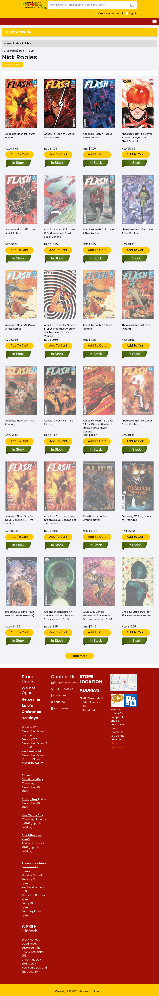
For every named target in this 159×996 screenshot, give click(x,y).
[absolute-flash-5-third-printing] (57, 450)
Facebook (59, 695)
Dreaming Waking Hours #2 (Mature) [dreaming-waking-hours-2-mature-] (136, 518)
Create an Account (109, 13)
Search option (18, 32)
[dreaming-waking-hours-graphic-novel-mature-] (18, 641)
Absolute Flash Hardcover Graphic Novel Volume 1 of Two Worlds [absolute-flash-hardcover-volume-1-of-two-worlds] (60, 519)
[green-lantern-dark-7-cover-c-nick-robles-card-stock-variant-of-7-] (57, 641)
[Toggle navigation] (155, 21)
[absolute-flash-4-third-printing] (18, 450)
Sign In (131, 13)
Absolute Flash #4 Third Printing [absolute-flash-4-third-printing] (19, 422)
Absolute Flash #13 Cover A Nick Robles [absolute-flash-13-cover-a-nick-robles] (98, 231)
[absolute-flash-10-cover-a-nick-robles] (60, 104)
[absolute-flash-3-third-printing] (134, 354)
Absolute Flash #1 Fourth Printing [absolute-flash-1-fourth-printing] (20, 135)
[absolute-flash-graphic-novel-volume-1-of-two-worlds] (18, 545)
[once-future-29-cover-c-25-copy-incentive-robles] (134, 641)
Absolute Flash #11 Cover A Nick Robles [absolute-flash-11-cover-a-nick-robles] (98, 135)
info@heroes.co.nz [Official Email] (66, 682)
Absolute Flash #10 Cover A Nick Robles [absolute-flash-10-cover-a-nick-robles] (59, 135)
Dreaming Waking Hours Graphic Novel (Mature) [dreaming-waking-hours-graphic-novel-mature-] (20, 613)
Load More (79, 656)
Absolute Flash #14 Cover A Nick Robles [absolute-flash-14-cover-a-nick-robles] (137, 231)
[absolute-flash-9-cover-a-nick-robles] (134, 450)
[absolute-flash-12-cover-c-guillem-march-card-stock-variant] (57, 259)
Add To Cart (19, 154)
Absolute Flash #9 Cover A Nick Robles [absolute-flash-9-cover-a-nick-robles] (137, 422)
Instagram (61, 708)
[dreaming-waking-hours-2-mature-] (134, 545)
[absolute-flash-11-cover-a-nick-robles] (99, 104)
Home (7, 43)
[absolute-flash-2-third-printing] (96, 354)
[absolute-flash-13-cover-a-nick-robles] (96, 259)
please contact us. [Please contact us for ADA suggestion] (118, 745)
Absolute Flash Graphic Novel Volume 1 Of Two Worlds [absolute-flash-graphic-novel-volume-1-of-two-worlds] (19, 519)
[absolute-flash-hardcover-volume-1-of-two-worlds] (57, 545)
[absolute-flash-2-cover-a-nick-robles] (18, 354)
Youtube (59, 702)
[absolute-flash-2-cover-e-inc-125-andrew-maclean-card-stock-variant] (57, 354)
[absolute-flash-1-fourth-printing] (21, 104)
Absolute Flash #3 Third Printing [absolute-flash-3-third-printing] (136, 326)
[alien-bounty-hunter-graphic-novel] (96, 545)
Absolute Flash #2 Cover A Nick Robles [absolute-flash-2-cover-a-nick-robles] (20, 326)
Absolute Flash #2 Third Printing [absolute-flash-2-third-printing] (97, 326)
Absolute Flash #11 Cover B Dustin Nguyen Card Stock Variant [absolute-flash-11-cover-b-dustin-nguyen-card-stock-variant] (137, 137)
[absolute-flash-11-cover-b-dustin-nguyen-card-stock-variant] (138, 104)
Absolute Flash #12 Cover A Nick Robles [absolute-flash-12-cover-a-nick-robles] (20, 231)
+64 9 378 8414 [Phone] (64, 689)
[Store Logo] (34, 5)
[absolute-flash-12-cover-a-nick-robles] (18, 259)
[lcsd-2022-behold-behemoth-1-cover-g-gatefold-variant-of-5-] (96, 641)
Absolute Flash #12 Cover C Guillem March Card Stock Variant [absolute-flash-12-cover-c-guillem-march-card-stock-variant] (59, 233)
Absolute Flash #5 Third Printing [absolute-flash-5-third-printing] (58, 422)
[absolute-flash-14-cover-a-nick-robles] (134, 259)
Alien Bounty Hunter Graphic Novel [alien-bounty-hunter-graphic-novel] (95, 518)
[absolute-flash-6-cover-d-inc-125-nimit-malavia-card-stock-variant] (96, 450)
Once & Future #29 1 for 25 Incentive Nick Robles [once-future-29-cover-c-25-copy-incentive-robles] (136, 613)
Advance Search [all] (12, 64)
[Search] (92, 5)
